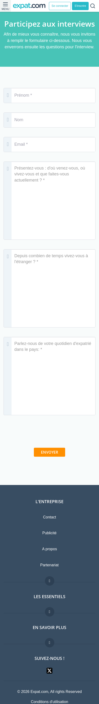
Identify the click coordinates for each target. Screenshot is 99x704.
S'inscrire (80, 6)
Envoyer (49, 452)
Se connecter (59, 6)
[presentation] (49, 434)
